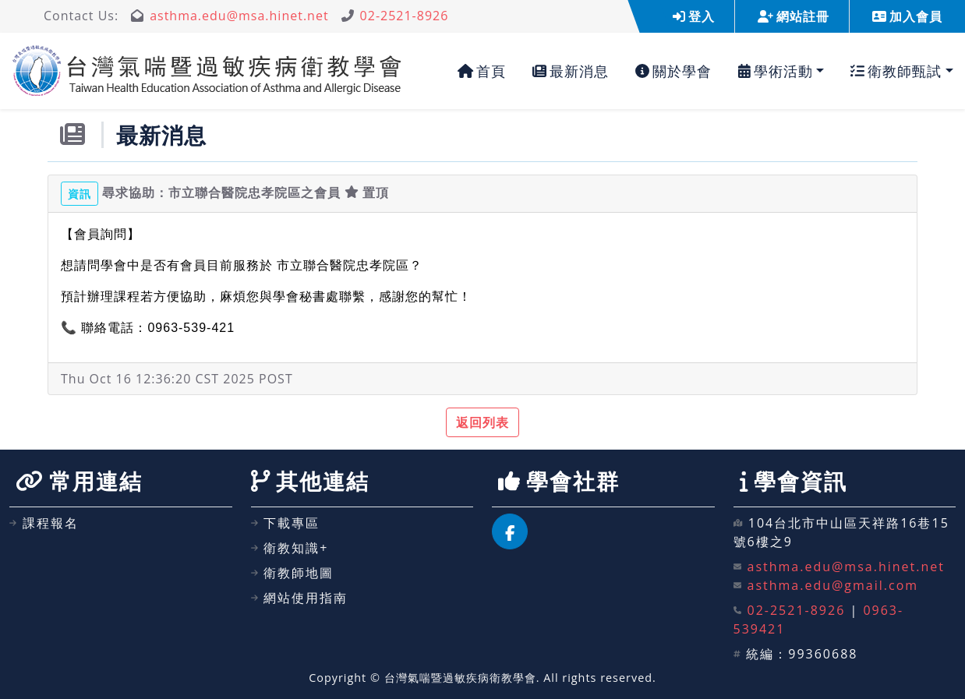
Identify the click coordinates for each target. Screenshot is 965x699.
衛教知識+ (290, 547)
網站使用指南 (299, 597)
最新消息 (570, 70)
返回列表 (482, 422)
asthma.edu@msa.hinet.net (239, 15)
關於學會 (673, 70)
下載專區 (285, 522)
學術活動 (775, 70)
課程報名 (44, 522)
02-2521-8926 (404, 15)
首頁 (482, 70)
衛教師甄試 (896, 70)
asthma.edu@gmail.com (833, 585)
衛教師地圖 (292, 572)
